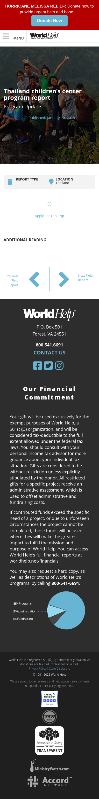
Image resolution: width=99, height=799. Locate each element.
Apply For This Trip (49, 215)
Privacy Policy (37, 668)
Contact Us (49, 352)
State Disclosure (59, 668)
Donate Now (49, 20)
